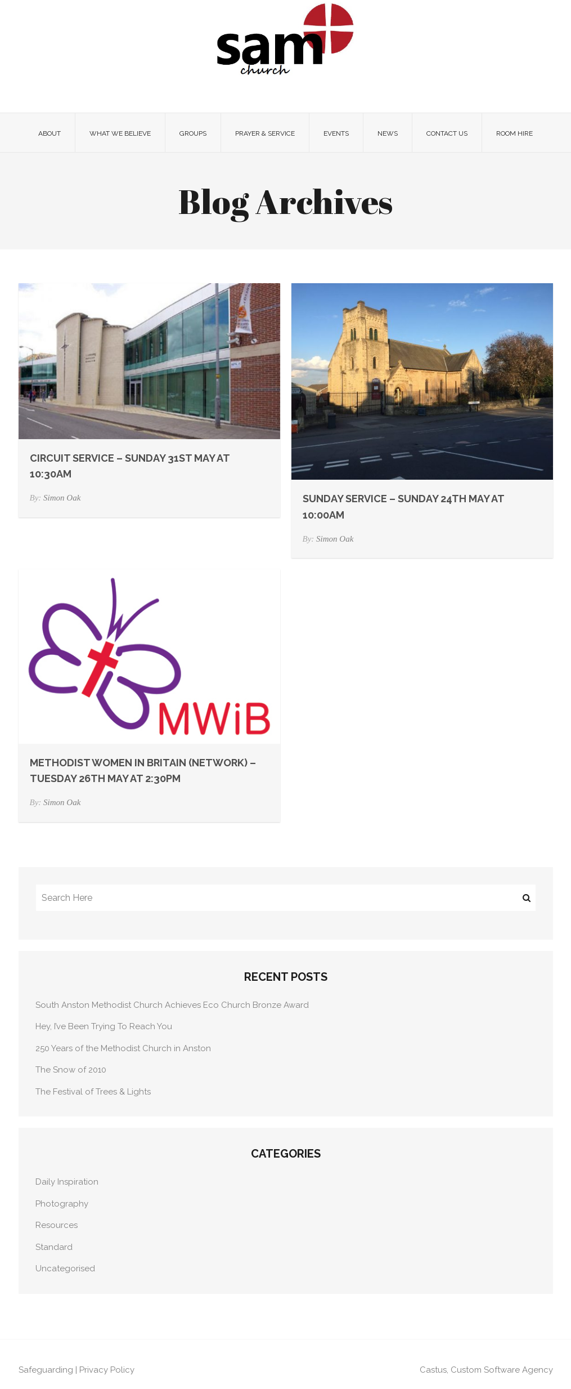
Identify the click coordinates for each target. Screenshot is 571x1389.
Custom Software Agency (502, 1370)
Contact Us (446, 133)
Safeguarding (46, 1370)
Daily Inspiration (66, 1182)
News (387, 133)
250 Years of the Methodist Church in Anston (123, 1048)
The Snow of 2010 (70, 1070)
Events (336, 133)
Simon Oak (61, 497)
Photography (61, 1204)
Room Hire (514, 133)
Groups (192, 133)
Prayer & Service (265, 133)
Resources (56, 1225)
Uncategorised (65, 1268)
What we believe (120, 133)
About (49, 133)
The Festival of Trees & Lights (93, 1092)
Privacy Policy (106, 1370)
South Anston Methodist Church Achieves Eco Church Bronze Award (172, 1005)
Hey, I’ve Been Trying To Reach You (103, 1026)
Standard (54, 1247)
